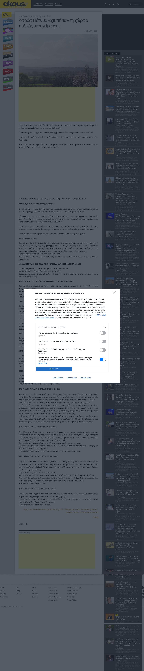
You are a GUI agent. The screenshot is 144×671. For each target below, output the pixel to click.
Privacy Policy (86, 378)
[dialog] (72, 335)
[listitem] (72, 327)
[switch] (103, 333)
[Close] (115, 293)
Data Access (72, 378)
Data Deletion (58, 378)
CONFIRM (54, 369)
